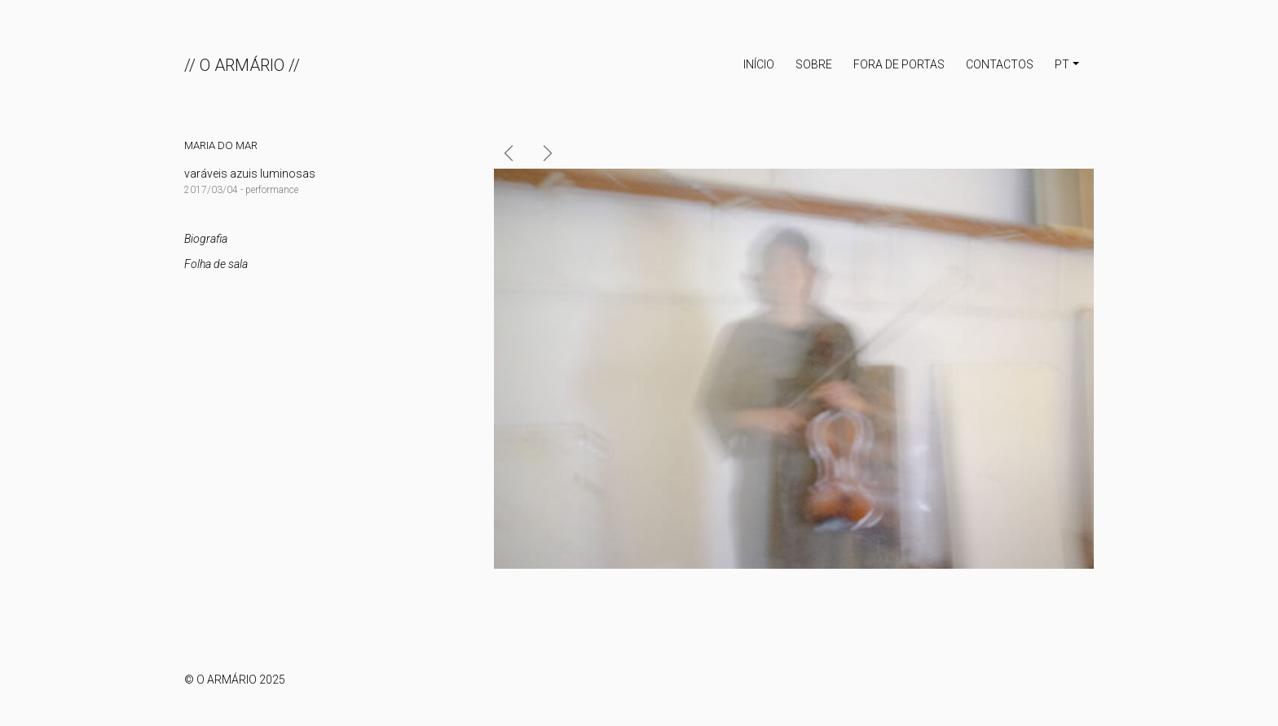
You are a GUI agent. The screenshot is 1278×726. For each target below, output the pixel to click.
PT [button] (1062, 64)
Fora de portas (899, 64)
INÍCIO (758, 64)
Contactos (999, 64)
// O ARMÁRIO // (242, 65)
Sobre (813, 64)
